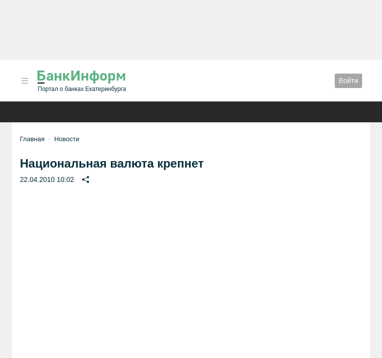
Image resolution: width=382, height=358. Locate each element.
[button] (25, 81)
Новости (66, 139)
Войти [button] (348, 81)
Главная (32, 139)
